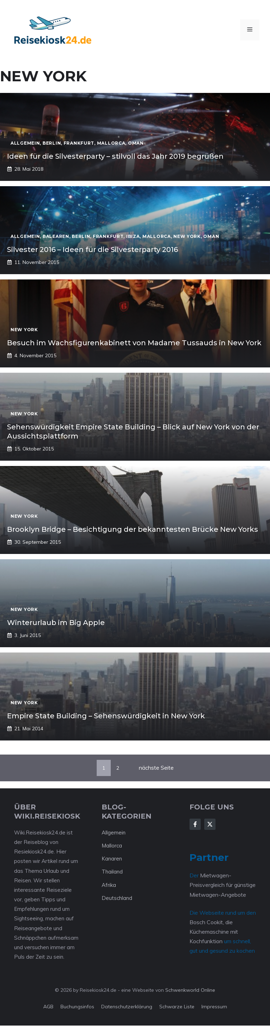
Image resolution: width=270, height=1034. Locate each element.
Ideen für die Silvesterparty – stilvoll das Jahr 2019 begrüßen (115, 156)
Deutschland (117, 898)
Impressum (214, 1006)
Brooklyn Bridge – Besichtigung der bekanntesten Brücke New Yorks (132, 529)
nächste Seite (156, 767)
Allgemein (114, 832)
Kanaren (112, 858)
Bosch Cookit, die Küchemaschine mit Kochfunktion (213, 932)
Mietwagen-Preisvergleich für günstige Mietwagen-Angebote (222, 885)
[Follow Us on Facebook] (195, 824)
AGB (48, 1006)
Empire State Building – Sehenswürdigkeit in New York (106, 716)
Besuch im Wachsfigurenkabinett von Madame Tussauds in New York (134, 343)
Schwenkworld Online (190, 990)
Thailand (112, 871)
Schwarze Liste (176, 1006)
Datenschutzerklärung (126, 1006)
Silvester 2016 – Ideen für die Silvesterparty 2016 (92, 249)
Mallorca (112, 845)
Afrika (109, 885)
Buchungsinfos (77, 1006)
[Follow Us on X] (210, 824)
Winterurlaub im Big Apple (56, 622)
